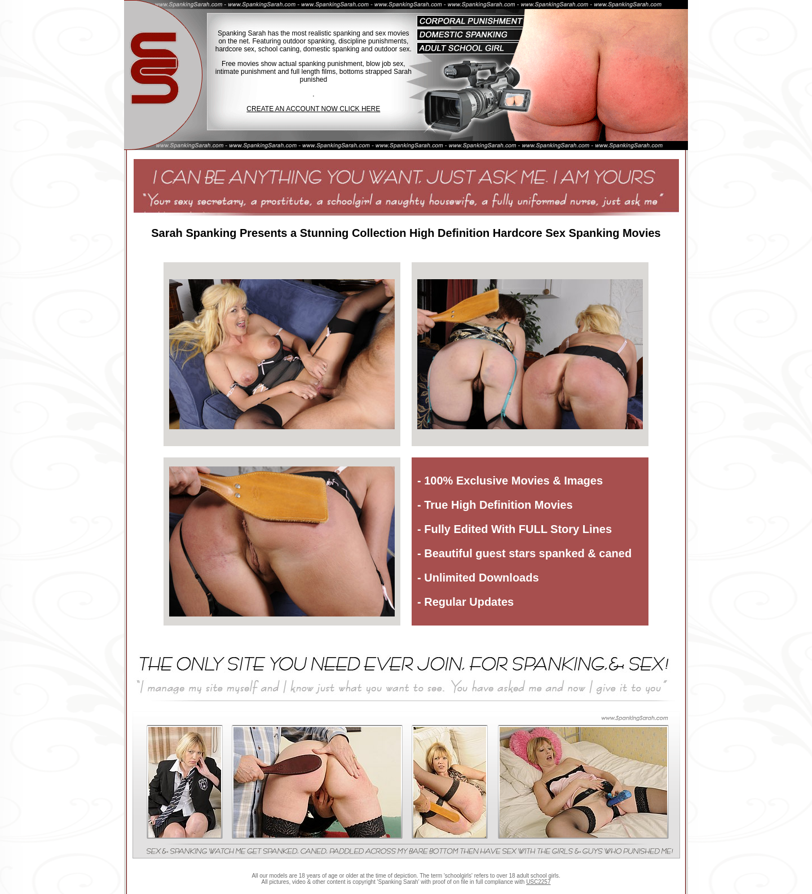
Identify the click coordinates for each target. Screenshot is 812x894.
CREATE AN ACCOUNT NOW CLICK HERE (313, 109)
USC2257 (538, 882)
